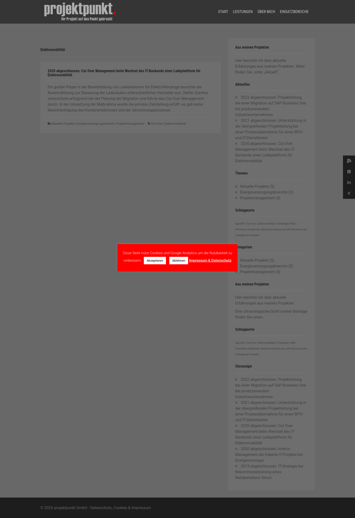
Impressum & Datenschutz (210, 260)
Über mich (266, 11)
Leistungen (243, 11)
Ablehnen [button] (178, 260)
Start (223, 11)
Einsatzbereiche (294, 11)
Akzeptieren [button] (155, 260)
